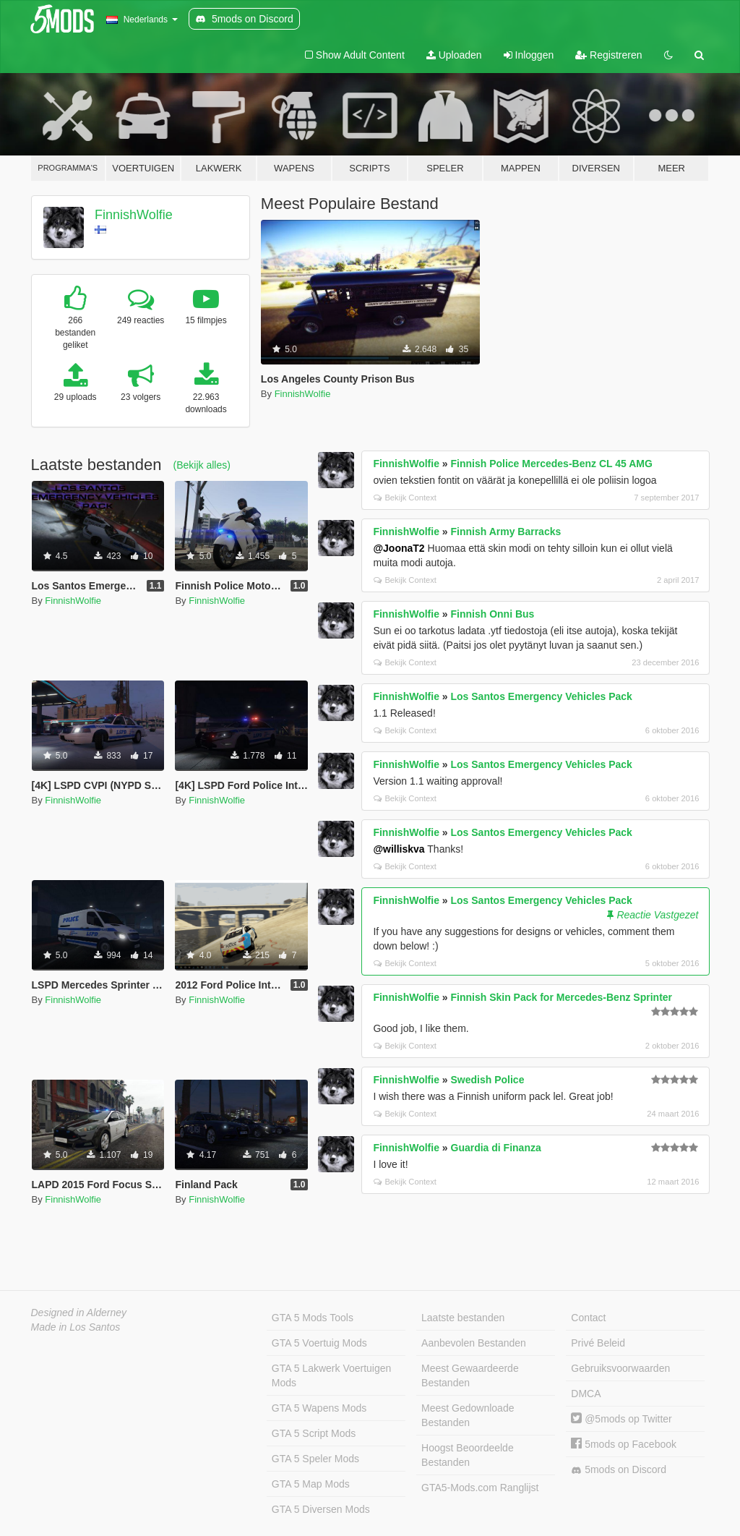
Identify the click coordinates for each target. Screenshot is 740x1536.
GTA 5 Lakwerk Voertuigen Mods (332, 1375)
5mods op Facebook (623, 1444)
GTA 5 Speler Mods (315, 1458)
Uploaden (454, 55)
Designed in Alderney (79, 1312)
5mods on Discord (618, 1470)
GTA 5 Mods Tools (312, 1317)
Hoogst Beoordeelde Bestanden (467, 1455)
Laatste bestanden (462, 1317)
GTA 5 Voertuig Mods (319, 1343)
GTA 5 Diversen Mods (321, 1509)
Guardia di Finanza (496, 1147)
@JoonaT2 (398, 548)
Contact (588, 1317)
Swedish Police (488, 1079)
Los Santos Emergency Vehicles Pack (541, 696)
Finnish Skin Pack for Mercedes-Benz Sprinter (562, 997)
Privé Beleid (598, 1343)
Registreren (608, 55)
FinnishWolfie (134, 215)
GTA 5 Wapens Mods (319, 1408)
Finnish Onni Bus (493, 614)
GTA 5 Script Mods (314, 1433)
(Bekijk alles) (202, 465)
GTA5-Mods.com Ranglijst (479, 1487)
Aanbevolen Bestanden (473, 1343)
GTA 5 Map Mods (311, 1484)
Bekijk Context (405, 497)
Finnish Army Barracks (506, 531)
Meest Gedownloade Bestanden (467, 1415)
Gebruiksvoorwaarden (620, 1368)
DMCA (586, 1393)
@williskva (398, 849)
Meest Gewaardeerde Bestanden (470, 1375)
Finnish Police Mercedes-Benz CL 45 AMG (552, 463)
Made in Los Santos (76, 1327)
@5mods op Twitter (621, 1418)
